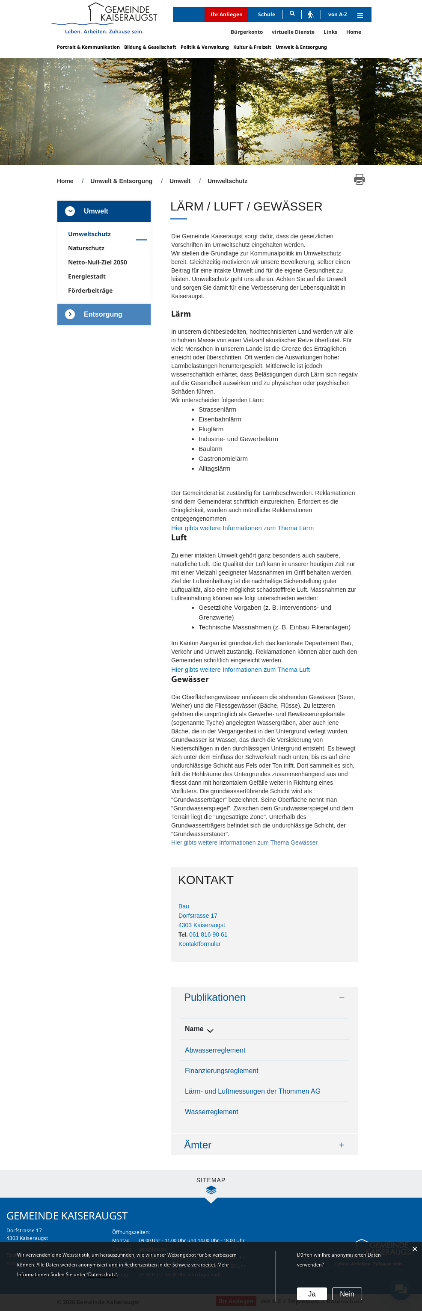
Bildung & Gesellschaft (150, 47)
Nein (347, 1294)
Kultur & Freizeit (252, 47)
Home (353, 32)
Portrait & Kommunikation (88, 47)
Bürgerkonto (247, 32)
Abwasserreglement (215, 1050)
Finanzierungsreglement (222, 1070)
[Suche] (292, 14)
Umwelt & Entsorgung (301, 47)
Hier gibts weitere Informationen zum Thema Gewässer (264, 842)
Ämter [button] (197, 1145)
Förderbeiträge (90, 290)
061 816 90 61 (208, 934)
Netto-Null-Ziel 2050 (97, 262)
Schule (266, 14)
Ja (311, 1294)
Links (330, 32)
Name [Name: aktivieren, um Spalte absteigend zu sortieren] (194, 1028)
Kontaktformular (199, 943)
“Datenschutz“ (101, 1275)
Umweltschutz (106, 234)
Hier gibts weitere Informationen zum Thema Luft (244, 669)
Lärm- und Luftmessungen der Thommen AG (253, 1091)
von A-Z (337, 14)
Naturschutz (86, 248)
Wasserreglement (211, 1111)
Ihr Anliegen (227, 14)
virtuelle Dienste (293, 32)
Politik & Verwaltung (205, 47)
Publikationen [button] (215, 997)
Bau (183, 906)
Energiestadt (87, 276)
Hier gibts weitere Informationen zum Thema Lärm (246, 527)
